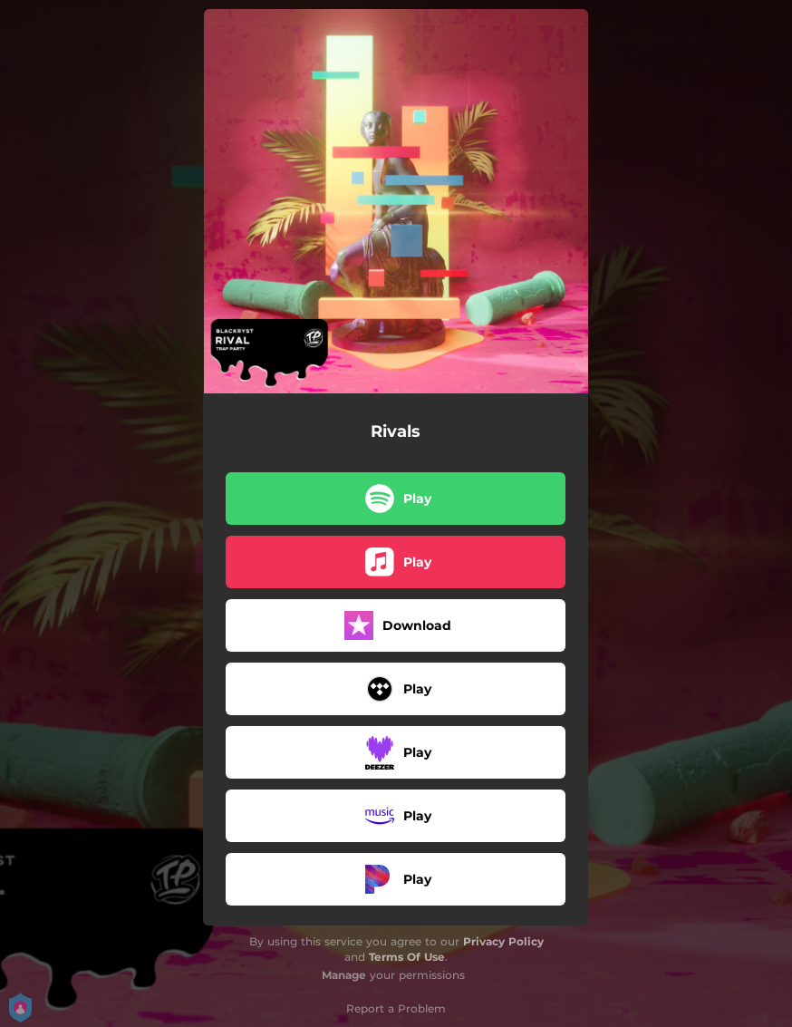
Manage (344, 975)
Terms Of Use (407, 957)
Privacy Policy (503, 941)
